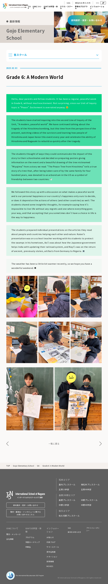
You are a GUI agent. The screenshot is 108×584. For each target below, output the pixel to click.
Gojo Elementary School (23, 466)
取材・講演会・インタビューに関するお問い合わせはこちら (25, 513)
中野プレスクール (89, 500)
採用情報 (50, 561)
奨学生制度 (51, 552)
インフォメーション (97, 7)
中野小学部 (64, 505)
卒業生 (28, 547)
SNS (68, 3)
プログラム (29, 537)
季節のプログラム (81, 7)
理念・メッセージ (13, 534)
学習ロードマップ (32, 542)
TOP (29, 7)
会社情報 (10, 539)
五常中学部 (86, 489)
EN (97, 2)
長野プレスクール (67, 500)
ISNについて (37, 7)
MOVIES (50, 566)
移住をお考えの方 (83, 3)
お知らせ (50, 537)
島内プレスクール (67, 484)
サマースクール (53, 547)
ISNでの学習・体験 (51, 7)
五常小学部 (64, 489)
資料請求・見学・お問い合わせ (25, 505)
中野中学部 (86, 505)
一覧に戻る (54, 443)
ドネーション (52, 556)
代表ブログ (51, 542)
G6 (38, 466)
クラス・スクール (66, 7)
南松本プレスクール (90, 484)
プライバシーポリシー (93, 529)
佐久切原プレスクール (69, 515)
